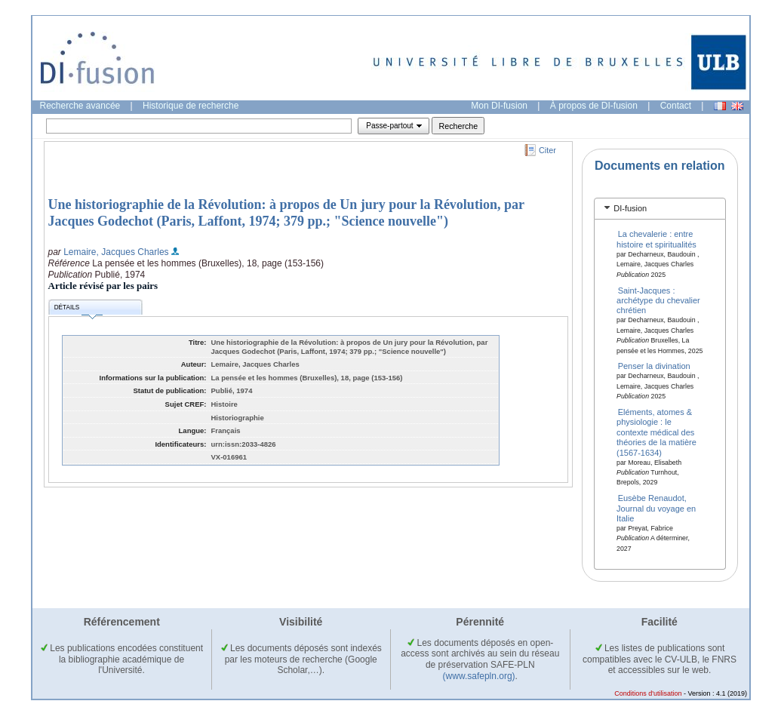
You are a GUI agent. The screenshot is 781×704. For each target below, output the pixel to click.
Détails (78, 309)
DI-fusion (630, 208)
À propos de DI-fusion (594, 105)
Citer (547, 150)
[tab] (660, 209)
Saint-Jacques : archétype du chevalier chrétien (658, 300)
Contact (675, 105)
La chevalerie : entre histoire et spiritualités (656, 238)
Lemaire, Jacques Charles (115, 252)
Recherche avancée (80, 105)
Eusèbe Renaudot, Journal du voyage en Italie (656, 508)
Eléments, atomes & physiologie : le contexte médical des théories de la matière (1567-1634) (656, 432)
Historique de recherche (190, 105)
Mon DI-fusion (499, 105)
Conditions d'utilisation (647, 693)
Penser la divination (654, 365)
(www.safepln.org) (479, 676)
